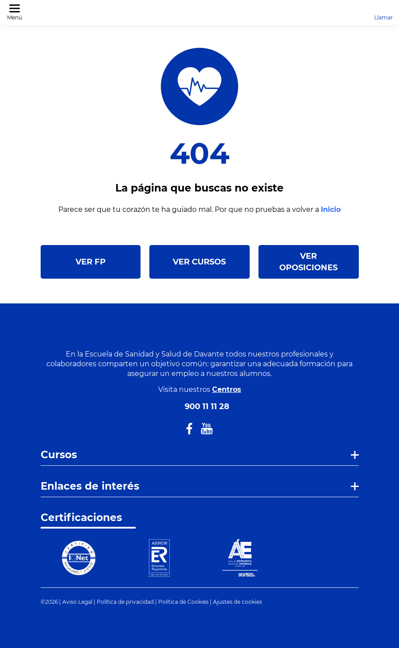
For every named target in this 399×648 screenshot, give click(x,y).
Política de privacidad (125, 601)
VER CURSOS (199, 262)
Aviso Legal (77, 601)
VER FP (91, 262)
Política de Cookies (183, 601)
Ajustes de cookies (237, 601)
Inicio (331, 209)
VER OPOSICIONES (308, 261)
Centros (226, 389)
